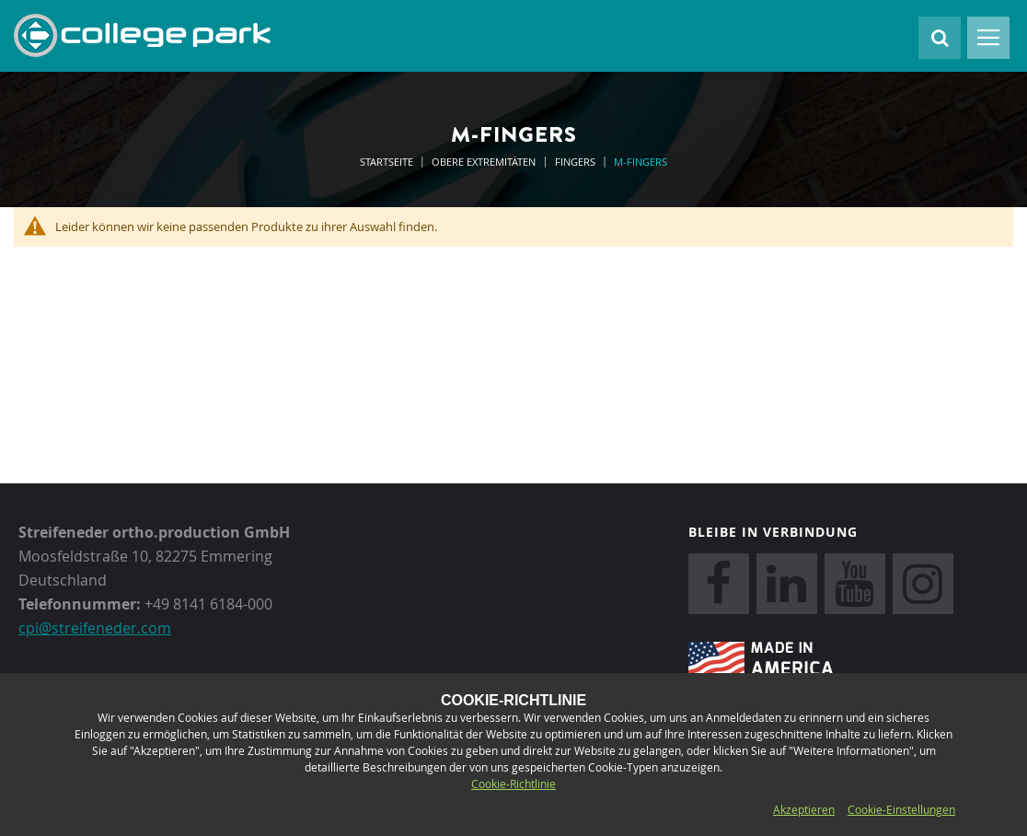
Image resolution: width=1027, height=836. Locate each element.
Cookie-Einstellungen (901, 809)
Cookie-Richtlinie (513, 783)
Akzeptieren (804, 809)
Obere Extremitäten (485, 161)
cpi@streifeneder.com (94, 628)
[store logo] (142, 36)
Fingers (576, 161)
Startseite (388, 161)
